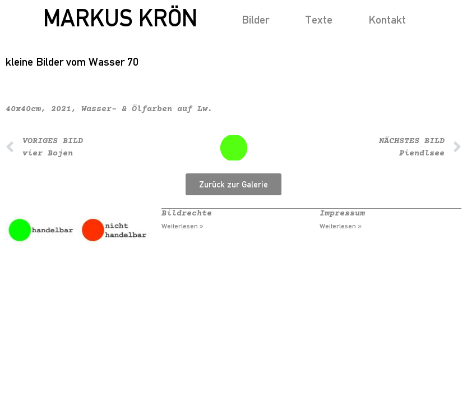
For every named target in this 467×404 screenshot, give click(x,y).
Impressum (342, 213)
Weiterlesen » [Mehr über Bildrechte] (182, 226)
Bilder (255, 19)
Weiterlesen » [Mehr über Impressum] (341, 226)
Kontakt (387, 19)
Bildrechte (186, 213)
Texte (318, 19)
